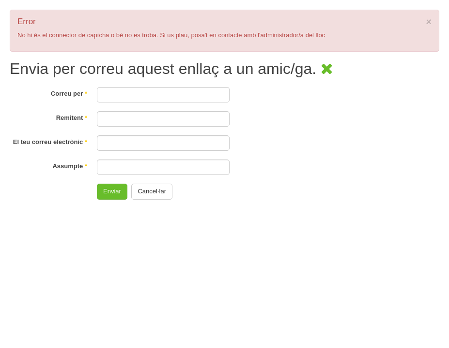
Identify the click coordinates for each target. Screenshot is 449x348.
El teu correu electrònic (50, 141)
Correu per (69, 93)
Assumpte (69, 166)
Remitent (71, 117)
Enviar (112, 191)
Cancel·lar (152, 191)
